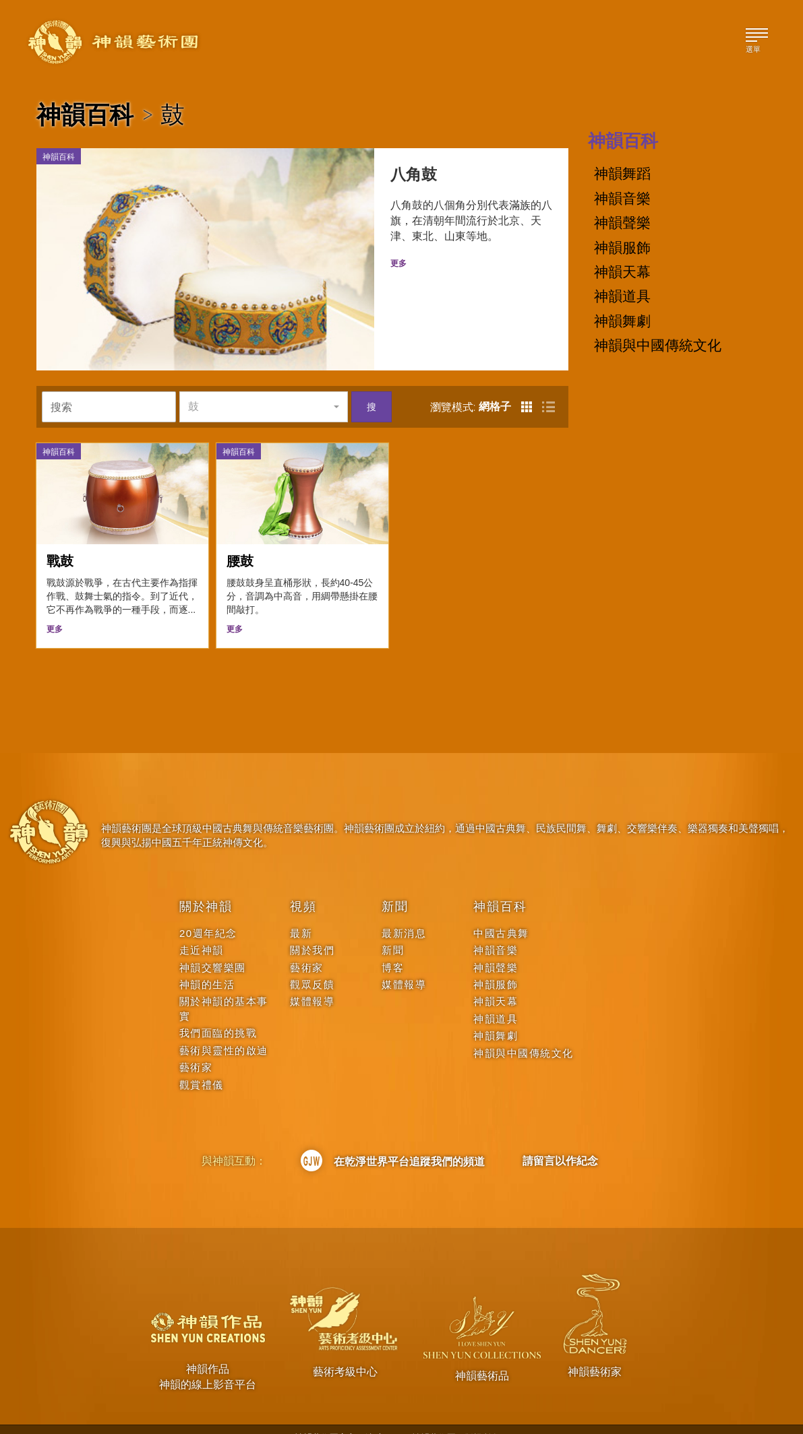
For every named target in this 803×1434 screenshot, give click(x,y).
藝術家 (196, 1047)
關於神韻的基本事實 (223, 989)
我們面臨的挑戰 (218, 1013)
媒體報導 (312, 981)
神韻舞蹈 (622, 174)
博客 (393, 947)
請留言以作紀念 (560, 1140)
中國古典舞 (501, 913)
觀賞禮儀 (201, 1064)
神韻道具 (622, 297)
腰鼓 (240, 540)
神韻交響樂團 (212, 947)
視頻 (303, 886)
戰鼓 (60, 540)
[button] (263, 385)
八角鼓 (403, 176)
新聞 (395, 886)
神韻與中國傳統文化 (657, 346)
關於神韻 (206, 886)
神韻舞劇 (622, 322)
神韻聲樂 (622, 223)
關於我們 (312, 930)
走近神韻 (201, 930)
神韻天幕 (622, 272)
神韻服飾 (622, 248)
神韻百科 (84, 114)
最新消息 (404, 913)
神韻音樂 (622, 199)
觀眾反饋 (312, 964)
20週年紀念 (208, 913)
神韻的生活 (207, 964)
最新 (301, 913)
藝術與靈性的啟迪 (223, 1030)
